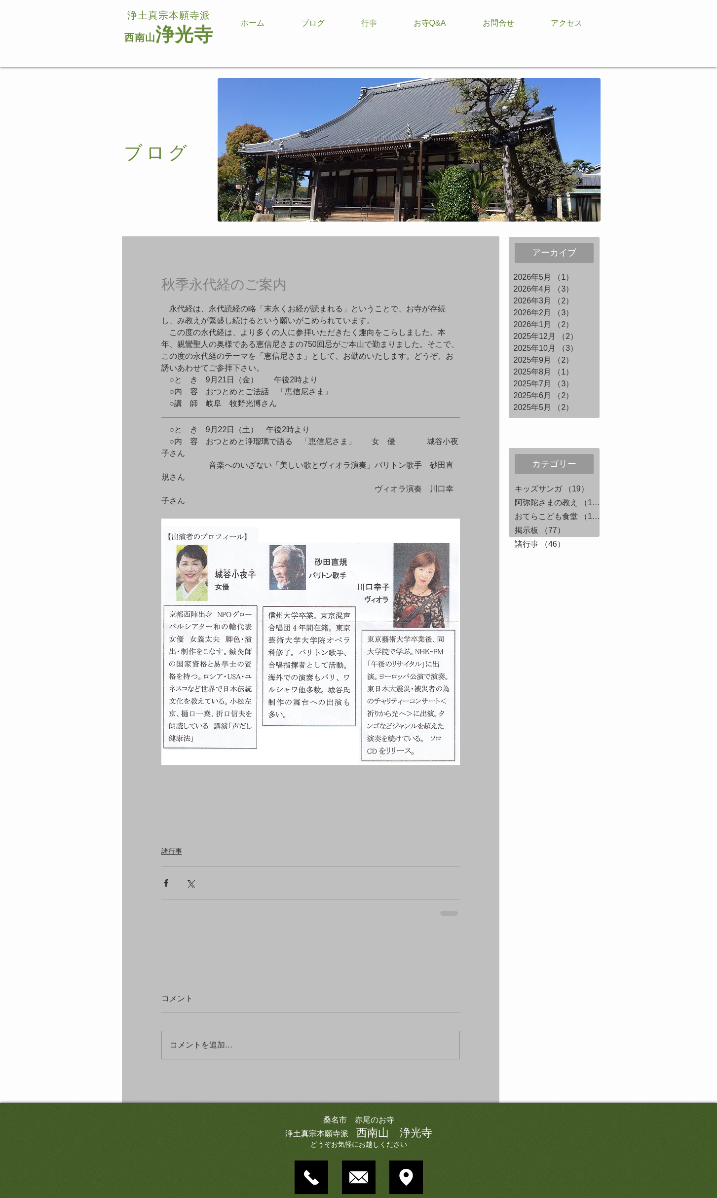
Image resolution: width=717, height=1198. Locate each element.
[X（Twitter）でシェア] (190, 883)
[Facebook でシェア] (166, 883)
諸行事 (171, 851)
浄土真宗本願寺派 (168, 15)
